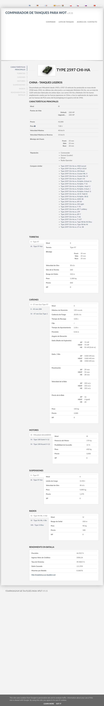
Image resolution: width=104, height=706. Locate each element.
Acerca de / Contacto (87, 22)
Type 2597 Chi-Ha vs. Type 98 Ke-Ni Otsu (76, 222)
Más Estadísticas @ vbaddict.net (43, 575)
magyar (65, 5)
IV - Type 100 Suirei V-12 (40, 439)
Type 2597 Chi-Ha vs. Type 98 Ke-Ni (74, 224)
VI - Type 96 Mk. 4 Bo (39, 520)
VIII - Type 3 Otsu (37, 525)
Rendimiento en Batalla (18, 93)
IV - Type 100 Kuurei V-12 (40, 444)
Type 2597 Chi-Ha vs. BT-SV (71, 201)
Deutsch (40, 5)
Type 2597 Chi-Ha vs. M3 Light (72, 204)
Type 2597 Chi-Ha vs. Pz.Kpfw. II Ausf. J (75, 189)
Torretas (21, 73)
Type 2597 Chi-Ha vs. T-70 (71, 207)
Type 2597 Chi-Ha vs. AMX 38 (72, 199)
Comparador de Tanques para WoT (39, 13)
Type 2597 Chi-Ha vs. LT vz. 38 (72, 227)
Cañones (21, 77)
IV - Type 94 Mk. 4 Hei (39, 516)
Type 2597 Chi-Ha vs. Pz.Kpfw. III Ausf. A (76, 181)
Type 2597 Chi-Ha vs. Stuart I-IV (73, 179)
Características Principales (18, 68)
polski (72, 5)
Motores (21, 81)
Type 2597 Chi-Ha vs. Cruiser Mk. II (74, 174)
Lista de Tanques (66, 22)
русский (88, 5)
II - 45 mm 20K (36, 309)
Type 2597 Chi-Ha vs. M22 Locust (73, 166)
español (57, 5)
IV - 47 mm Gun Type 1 (39, 314)
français (48, 5)
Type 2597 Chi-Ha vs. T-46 (71, 217)
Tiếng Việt (98, 5)
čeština (80, 5)
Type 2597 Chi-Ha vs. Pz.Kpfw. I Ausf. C (75, 186)
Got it (58, 704)
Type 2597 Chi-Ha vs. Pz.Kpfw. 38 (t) (74, 196)
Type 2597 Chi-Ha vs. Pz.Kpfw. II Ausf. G (76, 191)
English (32, 5)
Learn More (49, 704)
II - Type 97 (35, 242)
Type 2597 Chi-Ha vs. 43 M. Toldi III (74, 194)
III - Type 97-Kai (36, 246)
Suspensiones (19, 85)
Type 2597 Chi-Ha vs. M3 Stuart (73, 171)
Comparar (50, 22)
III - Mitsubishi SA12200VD (41, 435)
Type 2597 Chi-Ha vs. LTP (70, 212)
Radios (22, 89)
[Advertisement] (52, 42)
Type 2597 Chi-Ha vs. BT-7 (71, 214)
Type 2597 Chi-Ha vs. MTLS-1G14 (73, 168)
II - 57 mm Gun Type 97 (39, 304)
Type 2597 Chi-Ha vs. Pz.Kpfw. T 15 (74, 184)
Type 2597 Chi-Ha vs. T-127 (71, 219)
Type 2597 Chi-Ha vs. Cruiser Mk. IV (74, 176)
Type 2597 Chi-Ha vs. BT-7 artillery (74, 209)
